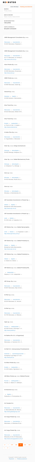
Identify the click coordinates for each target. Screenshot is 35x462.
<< (4, 444)
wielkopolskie (15, 326)
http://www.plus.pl (9, 357)
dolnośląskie (15, 150)
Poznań (6, 326)
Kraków (6, 123)
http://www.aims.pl (9, 73)
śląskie (14, 96)
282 (25, 444)
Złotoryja (6, 150)
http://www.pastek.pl (9, 330)
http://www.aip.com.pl (10, 208)
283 (29, 444)
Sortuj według (9, 27)
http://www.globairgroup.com (12, 411)
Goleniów (6, 353)
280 (16, 444)
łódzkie (12, 218)
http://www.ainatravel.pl (10, 127)
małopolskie (14, 123)
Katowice (6, 96)
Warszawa (7, 42)
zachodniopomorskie (18, 353)
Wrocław (6, 177)
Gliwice (6, 204)
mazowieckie (16, 42)
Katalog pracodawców (26, 6)
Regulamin (11, 458)
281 (21, 444)
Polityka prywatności (22, 458)
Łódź (5, 218)
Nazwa (6, 9)
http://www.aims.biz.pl (10, 59)
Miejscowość (8, 15)
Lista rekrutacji (14, 6)
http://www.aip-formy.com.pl (11, 233)
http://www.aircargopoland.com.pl (13, 438)
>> (7, 448)
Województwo (9, 21)
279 (12, 444)
